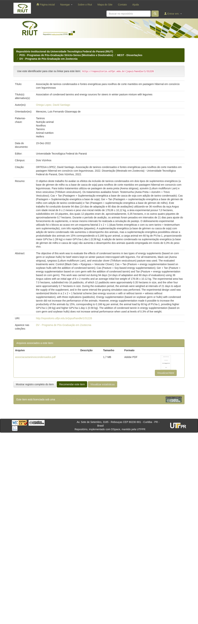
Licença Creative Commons (71, 399)
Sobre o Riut (85, 4)
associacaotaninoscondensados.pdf (35, 357)
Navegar (66, 4)
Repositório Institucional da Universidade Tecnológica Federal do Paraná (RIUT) (64, 51)
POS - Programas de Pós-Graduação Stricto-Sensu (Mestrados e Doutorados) (66, 55)
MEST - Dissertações (129, 55)
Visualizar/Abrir (165, 372)
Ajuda (135, 4)
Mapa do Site (104, 4)
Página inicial (45, 4)
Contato (122, 4)
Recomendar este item (72, 384)
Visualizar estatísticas (102, 384)
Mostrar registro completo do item (35, 384)
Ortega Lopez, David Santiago (53, 104)
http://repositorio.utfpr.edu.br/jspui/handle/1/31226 (64, 318)
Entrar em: (173, 13)
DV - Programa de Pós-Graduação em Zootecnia (48, 58)
